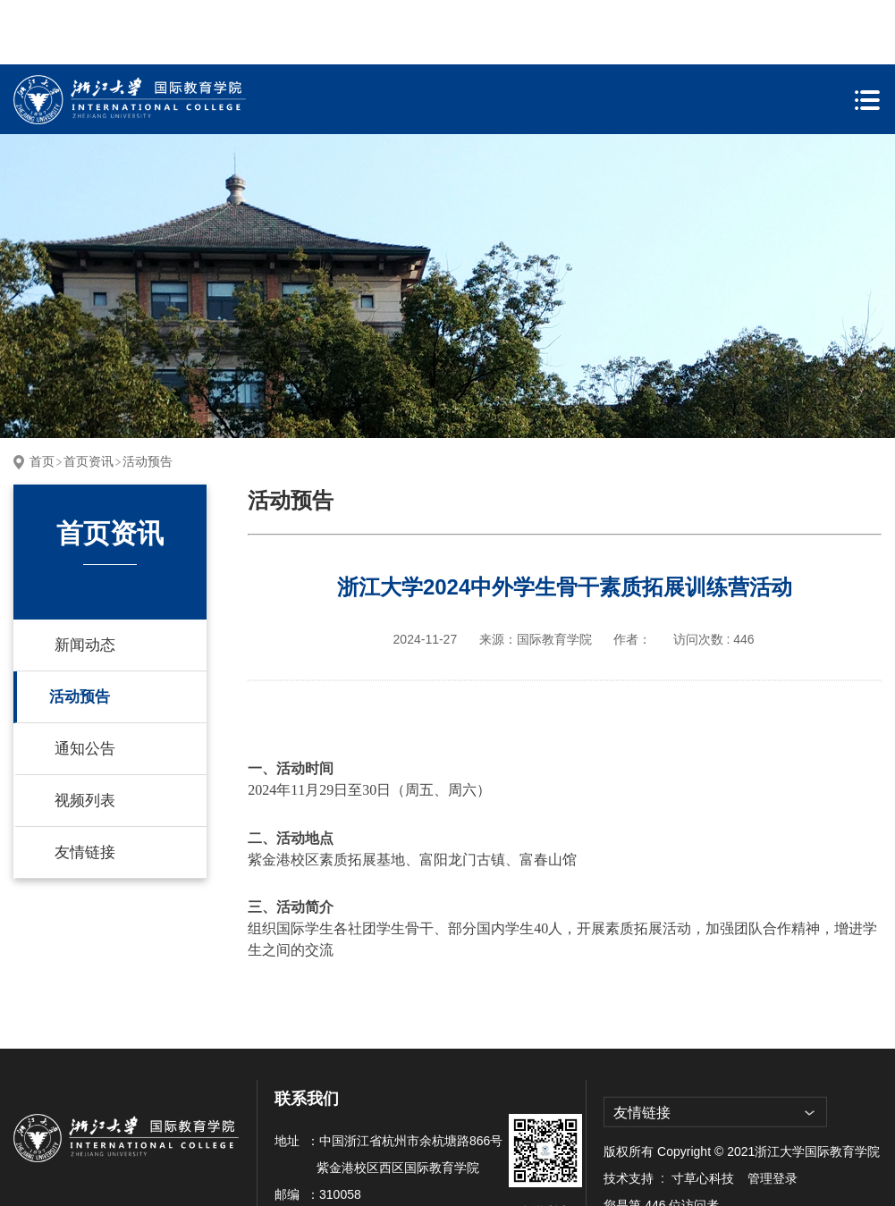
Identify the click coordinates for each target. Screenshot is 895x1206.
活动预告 (147, 397)
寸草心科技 (702, 1114)
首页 (42, 397)
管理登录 (772, 1114)
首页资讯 (88, 397)
